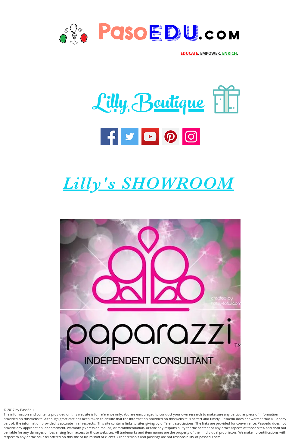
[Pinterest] (170, 136)
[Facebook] (109, 136)
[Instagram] (191, 136)
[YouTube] (150, 136)
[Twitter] (129, 136)
